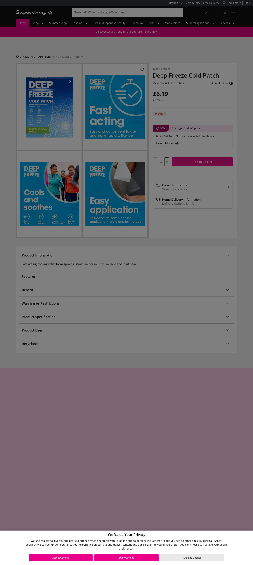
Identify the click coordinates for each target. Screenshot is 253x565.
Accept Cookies (60, 557)
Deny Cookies (126, 557)
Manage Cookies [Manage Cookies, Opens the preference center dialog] (192, 557)
